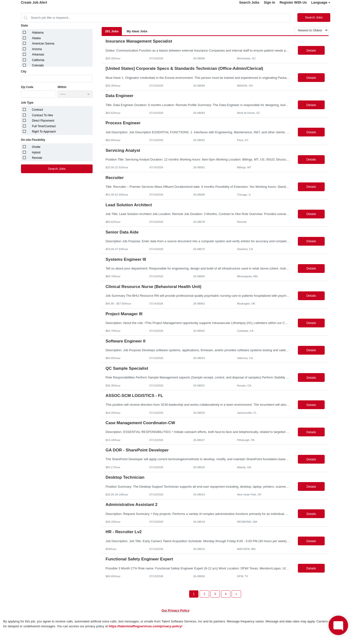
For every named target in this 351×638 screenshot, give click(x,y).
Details (311, 50)
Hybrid (36, 152)
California (38, 60)
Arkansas (38, 54)
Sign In (269, 2)
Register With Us (293, 2)
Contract (37, 109)
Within (62, 87)
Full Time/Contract (44, 126)
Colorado (38, 65)
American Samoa (43, 43)
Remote (37, 158)
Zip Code (27, 87)
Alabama (37, 32)
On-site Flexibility (33, 140)
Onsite (36, 147)
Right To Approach (44, 131)
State (24, 25)
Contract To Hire (42, 115)
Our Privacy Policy (176, 610)
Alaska (36, 38)
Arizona (37, 49)
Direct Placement (43, 120)
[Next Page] (236, 594)
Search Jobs (249, 2)
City (24, 71)
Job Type (27, 102)
